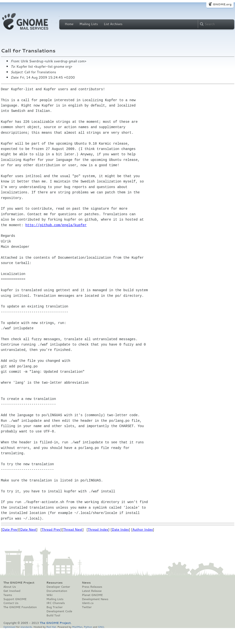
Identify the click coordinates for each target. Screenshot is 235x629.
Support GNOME (15, 599)
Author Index (142, 529)
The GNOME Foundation (20, 607)
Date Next (28, 529)
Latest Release (92, 591)
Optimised (9, 627)
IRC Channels (55, 603)
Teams (7, 595)
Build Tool (53, 615)
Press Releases (92, 587)
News (86, 583)
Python (88, 627)
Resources (54, 583)
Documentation (56, 591)
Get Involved (11, 591)
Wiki (49, 595)
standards (26, 627)
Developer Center (58, 587)
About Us (9, 587)
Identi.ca (88, 603)
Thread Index (98, 529)
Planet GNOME (92, 595)
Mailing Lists (88, 24)
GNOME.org (222, 4)
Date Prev (10, 529)
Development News (95, 599)
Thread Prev (51, 529)
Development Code (59, 611)
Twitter (87, 607)
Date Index (120, 529)
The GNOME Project (19, 583)
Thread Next (72, 529)
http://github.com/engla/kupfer (56, 225)
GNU (101, 627)
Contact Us (10, 603)
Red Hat (51, 627)
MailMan (77, 627)
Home (69, 24)
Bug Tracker (54, 607)
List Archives (113, 24)
